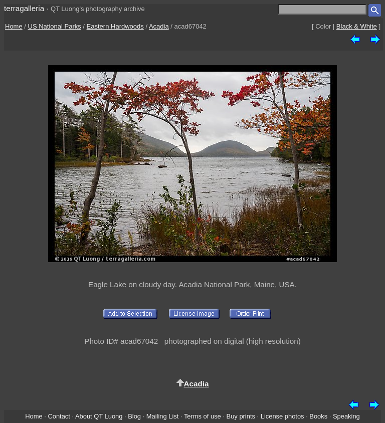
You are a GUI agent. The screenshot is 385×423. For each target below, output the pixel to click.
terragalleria (24, 8)
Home (14, 26)
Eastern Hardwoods (115, 26)
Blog (134, 416)
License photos (282, 416)
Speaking (346, 416)
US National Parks (54, 26)
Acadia (159, 26)
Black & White (356, 26)
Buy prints (241, 416)
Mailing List (162, 416)
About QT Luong (98, 416)
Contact (59, 416)
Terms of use (202, 416)
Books (318, 416)
